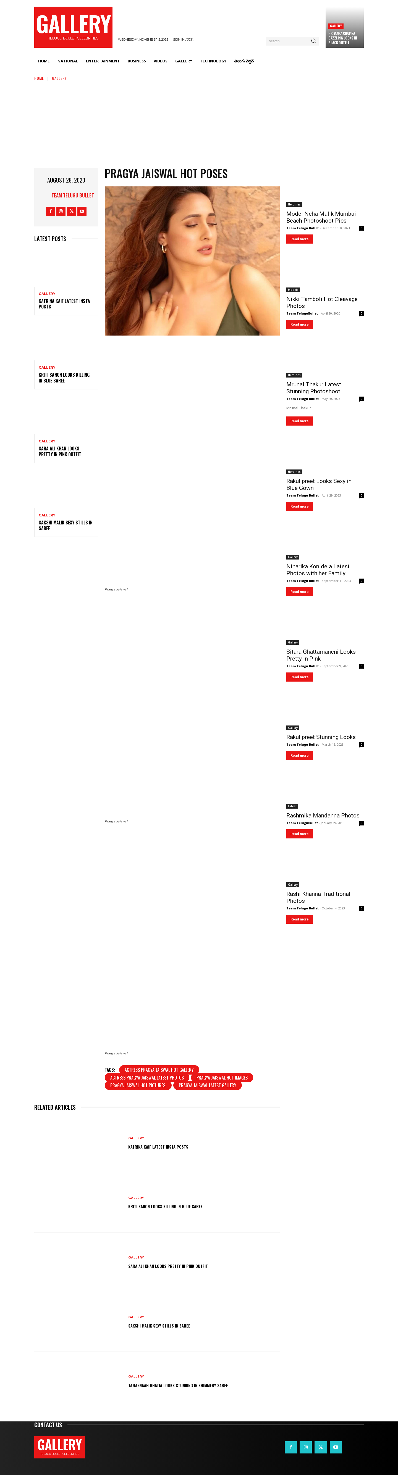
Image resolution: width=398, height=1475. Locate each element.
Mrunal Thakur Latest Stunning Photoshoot (313, 388)
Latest (292, 806)
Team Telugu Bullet (72, 195)
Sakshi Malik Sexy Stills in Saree (66, 525)
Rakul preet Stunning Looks (321, 737)
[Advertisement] (199, 122)
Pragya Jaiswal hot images (222, 1077)
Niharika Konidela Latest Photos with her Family (318, 570)
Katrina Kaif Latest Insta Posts (64, 304)
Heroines (294, 204)
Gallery (336, 25)
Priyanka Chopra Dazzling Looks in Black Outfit (342, 37)
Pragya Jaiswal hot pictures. (138, 1085)
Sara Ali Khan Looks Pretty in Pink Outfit (60, 451)
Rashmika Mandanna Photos (323, 815)
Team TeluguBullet (302, 313)
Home (39, 78)
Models (293, 290)
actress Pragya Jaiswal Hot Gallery (159, 1070)
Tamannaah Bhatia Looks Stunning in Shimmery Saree (193, 1385)
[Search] (313, 41)
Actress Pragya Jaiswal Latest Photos (147, 1077)
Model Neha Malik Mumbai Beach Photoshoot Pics (321, 217)
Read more (299, 239)
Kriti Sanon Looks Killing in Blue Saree (64, 377)
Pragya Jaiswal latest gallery (207, 1085)
